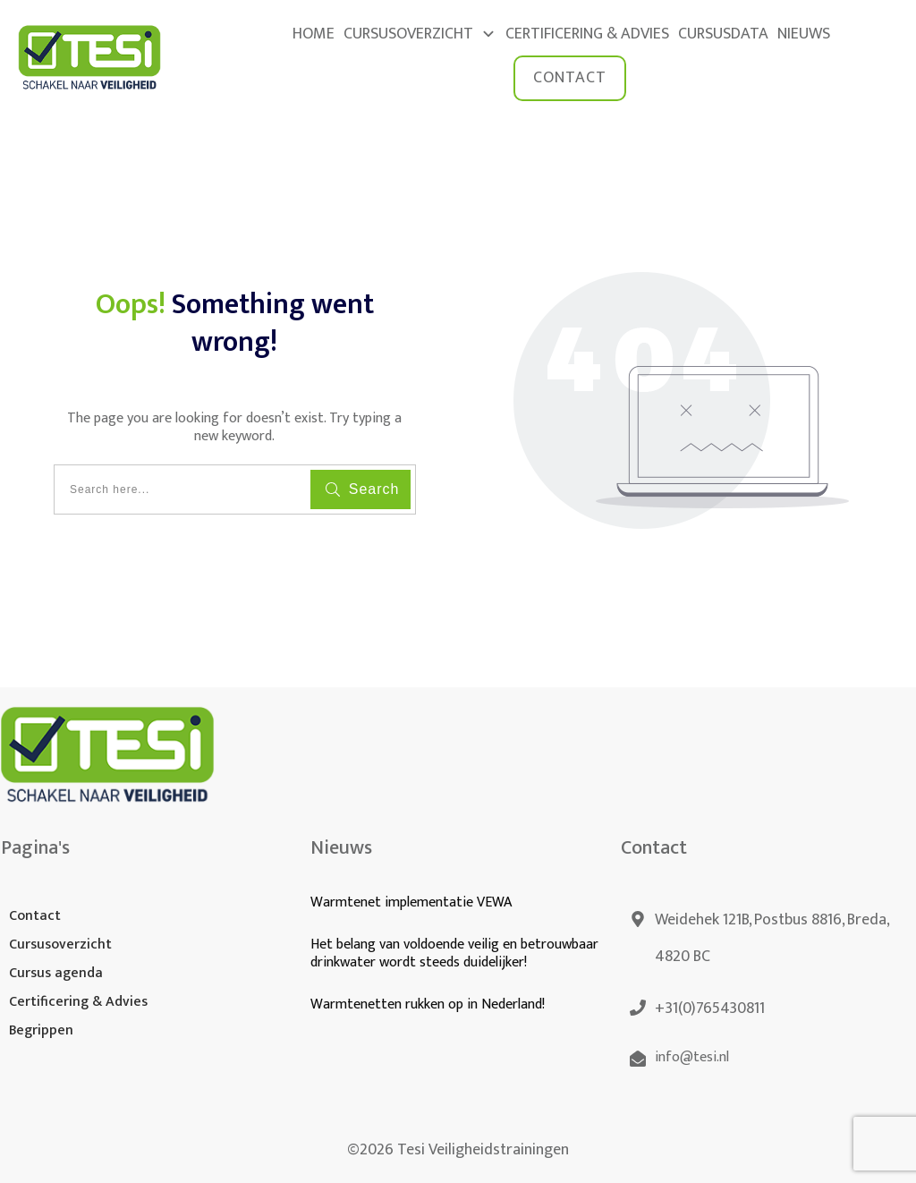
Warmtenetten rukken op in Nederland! (429, 1004)
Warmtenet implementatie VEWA (411, 902)
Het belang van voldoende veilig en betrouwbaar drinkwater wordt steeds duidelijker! (454, 953)
